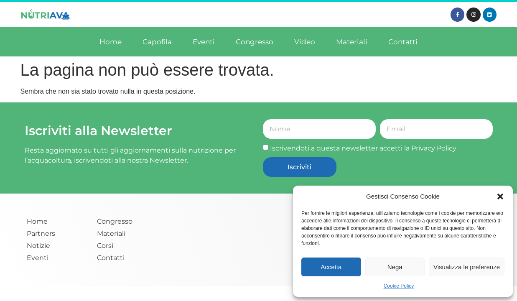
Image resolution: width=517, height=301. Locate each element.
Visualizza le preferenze (466, 266)
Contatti (403, 42)
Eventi (204, 42)
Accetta (331, 266)
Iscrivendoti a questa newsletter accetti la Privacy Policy (363, 148)
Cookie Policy (399, 286)
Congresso (254, 42)
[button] (500, 196)
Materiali (351, 42)
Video (304, 42)
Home (110, 42)
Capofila (157, 42)
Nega (394, 266)
